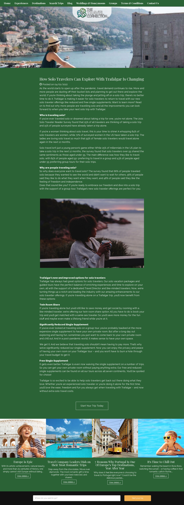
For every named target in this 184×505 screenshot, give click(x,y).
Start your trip (137, 498)
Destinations (38, 3)
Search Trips (56, 3)
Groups (113, 3)
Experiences (21, 3)
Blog (70, 3)
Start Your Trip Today (92, 405)
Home (7, 3)
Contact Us (153, 3)
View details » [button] (23, 476)
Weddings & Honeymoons (90, 3)
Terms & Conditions (132, 3)
